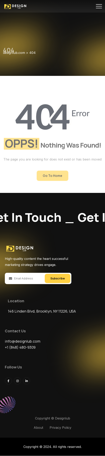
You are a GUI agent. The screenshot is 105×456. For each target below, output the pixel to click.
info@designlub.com (22, 341)
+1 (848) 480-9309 (20, 347)
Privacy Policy (60, 428)
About (38, 428)
